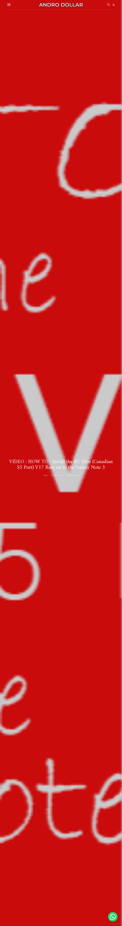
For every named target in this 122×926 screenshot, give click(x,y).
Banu (46, 475)
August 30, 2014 (57, 475)
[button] (113, 5)
